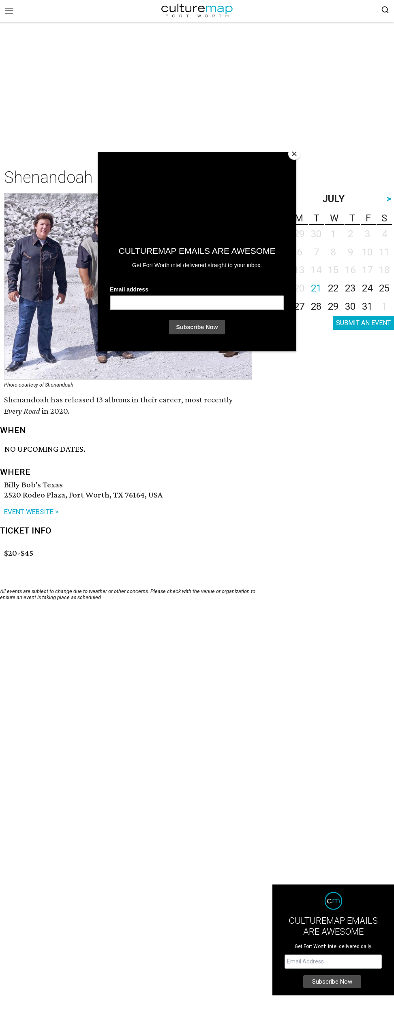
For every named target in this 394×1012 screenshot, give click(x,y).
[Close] (294, 154)
